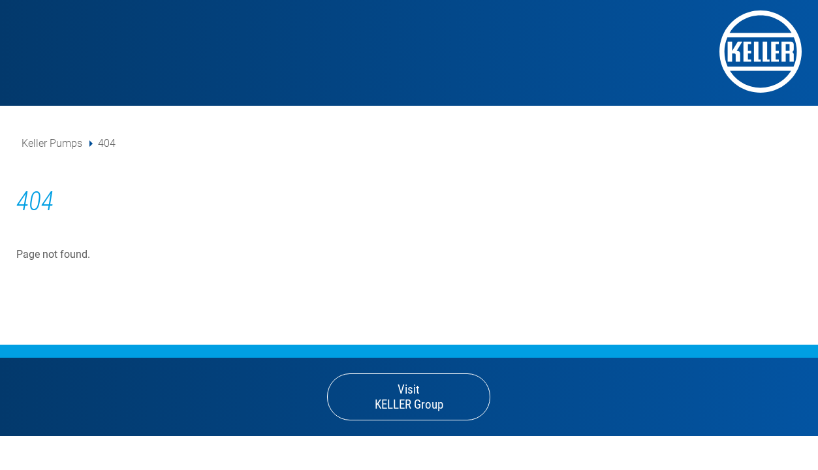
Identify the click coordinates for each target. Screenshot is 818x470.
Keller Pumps (52, 143)
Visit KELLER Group (409, 397)
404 (107, 143)
